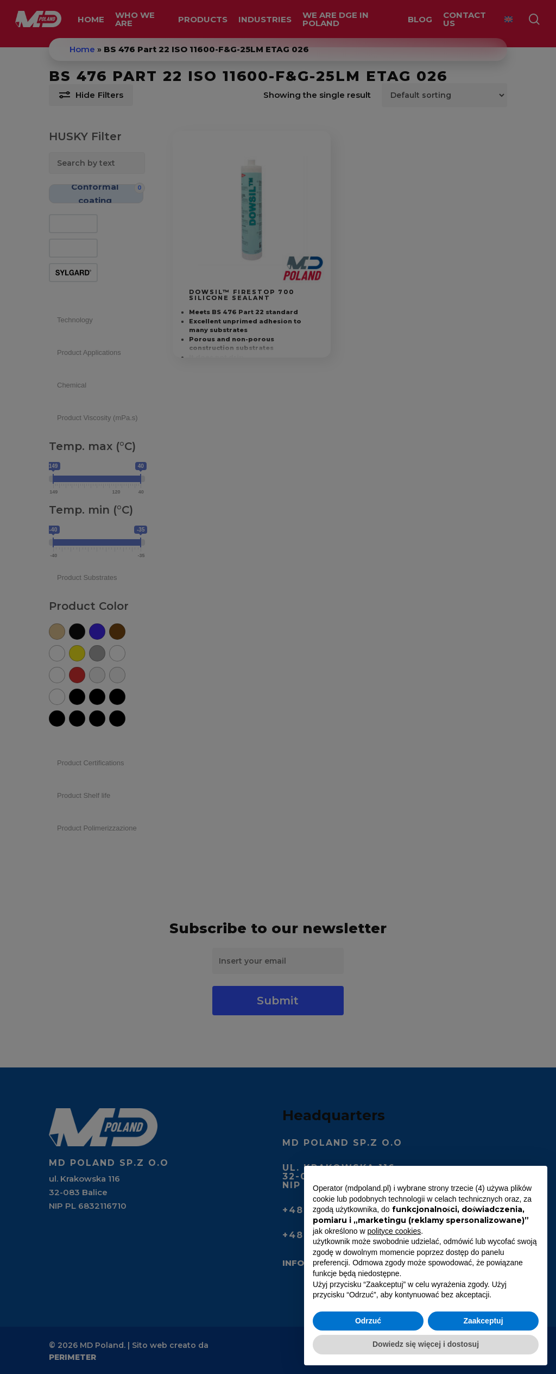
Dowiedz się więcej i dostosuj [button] (425, 1344)
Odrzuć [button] (368, 1320)
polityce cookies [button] (394, 1231)
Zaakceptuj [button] (483, 1320)
